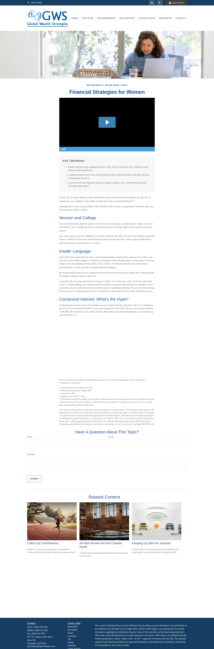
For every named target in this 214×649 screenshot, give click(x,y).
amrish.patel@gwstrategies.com (41, 646)
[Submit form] (34, 478)
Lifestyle (72, 645)
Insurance (72, 636)
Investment (73, 630)
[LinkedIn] (152, 2)
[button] (74, 18)
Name (29, 437)
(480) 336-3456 (40, 627)
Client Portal (176, 2)
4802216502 (34, 2)
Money (71, 642)
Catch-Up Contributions (42, 543)
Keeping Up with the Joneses (151, 543)
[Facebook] (159, 2)
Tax (69, 639)
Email (111, 437)
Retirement (73, 626)
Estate (70, 633)
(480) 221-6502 (41, 630)
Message (31, 454)
